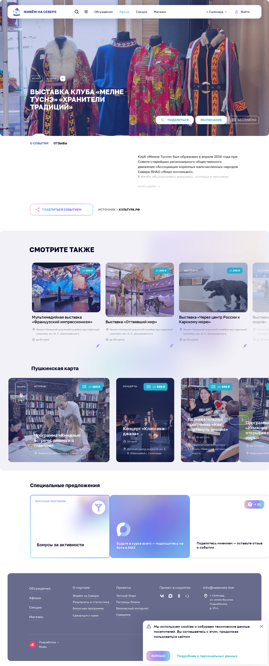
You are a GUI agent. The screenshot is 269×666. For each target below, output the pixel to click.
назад (15, 29)
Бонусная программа (88, 608)
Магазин (160, 11)
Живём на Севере (86, 595)
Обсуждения (103, 11)
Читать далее (149, 186)
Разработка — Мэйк (49, 644)
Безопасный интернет (132, 608)
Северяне (123, 614)
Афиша (124, 11)
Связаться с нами (86, 615)
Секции (141, 11)
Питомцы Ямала (128, 602)
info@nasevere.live (218, 587)
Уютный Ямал (126, 595)
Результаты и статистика (91, 602)
